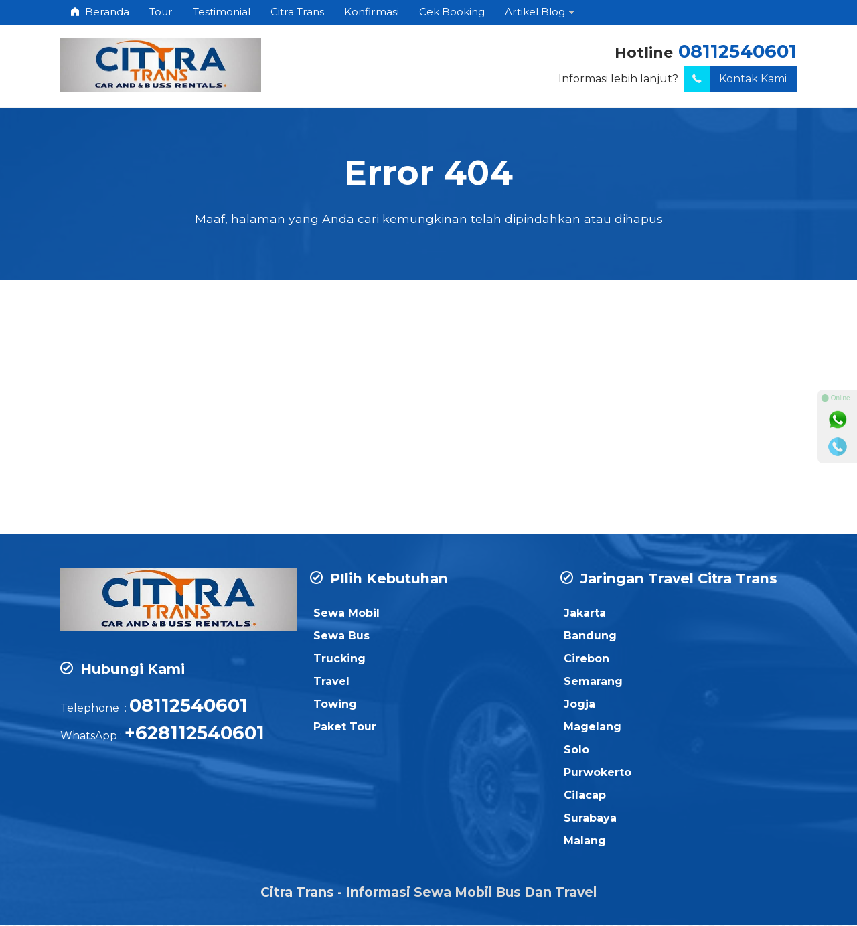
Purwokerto (597, 773)
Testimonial (221, 11)
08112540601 (737, 51)
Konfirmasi (371, 11)
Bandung (590, 636)
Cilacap (585, 795)
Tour (161, 11)
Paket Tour (344, 727)
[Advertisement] (428, 428)
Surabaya (590, 818)
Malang (585, 841)
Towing (335, 704)
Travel (331, 682)
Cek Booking (452, 11)
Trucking (339, 659)
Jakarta (585, 613)
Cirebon (586, 659)
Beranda (99, 11)
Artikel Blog (535, 11)
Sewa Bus (341, 636)
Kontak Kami (735, 79)
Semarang (593, 682)
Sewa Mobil (346, 613)
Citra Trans (297, 11)
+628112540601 (194, 733)
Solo (576, 750)
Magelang (592, 727)
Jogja (579, 704)
